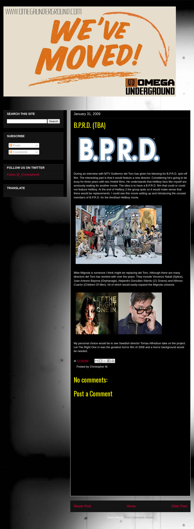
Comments (18, 152)
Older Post (179, 506)
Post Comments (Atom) (138, 517)
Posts (14, 145)
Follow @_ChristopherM (23, 174)
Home (131, 506)
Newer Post (82, 506)
